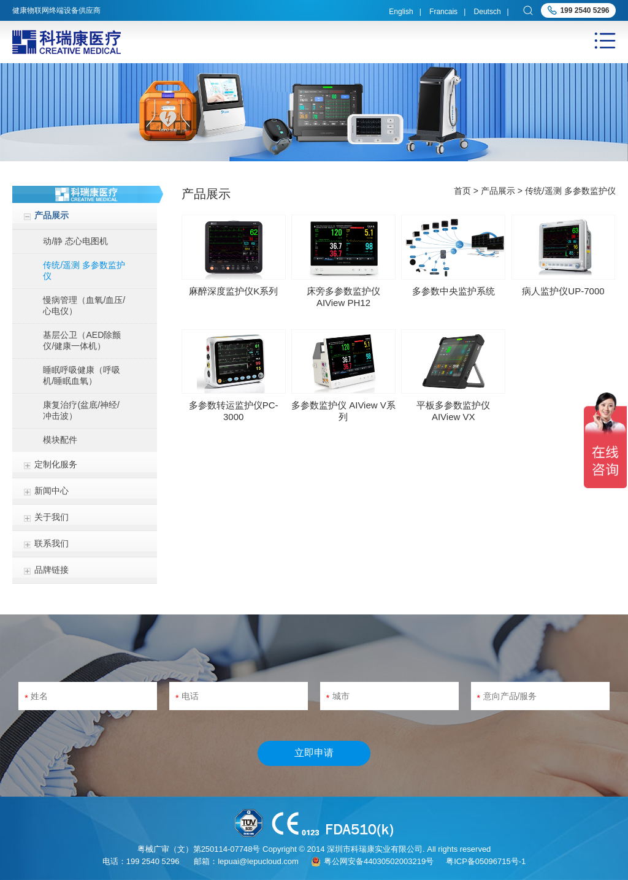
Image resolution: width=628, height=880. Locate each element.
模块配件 (60, 440)
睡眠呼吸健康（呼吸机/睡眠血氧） (81, 375)
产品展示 (51, 215)
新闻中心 (51, 490)
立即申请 (314, 753)
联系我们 (51, 543)
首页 (462, 191)
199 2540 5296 (584, 10)
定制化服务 (55, 464)
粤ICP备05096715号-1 (486, 861)
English (401, 11)
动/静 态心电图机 (75, 241)
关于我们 (51, 517)
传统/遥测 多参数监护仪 (84, 270)
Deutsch (487, 11)
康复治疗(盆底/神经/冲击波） (81, 410)
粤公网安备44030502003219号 (379, 861)
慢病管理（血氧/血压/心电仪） (84, 305)
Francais (443, 11)
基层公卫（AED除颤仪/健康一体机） (82, 340)
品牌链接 (51, 570)
